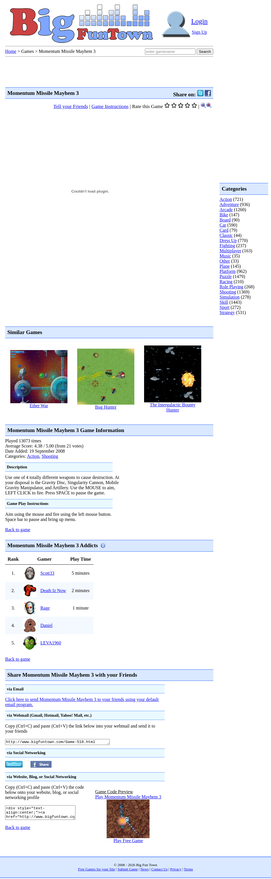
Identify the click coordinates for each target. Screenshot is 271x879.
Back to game (17, 529)
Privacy (175, 870)
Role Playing (231, 286)
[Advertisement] (242, 338)
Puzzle (226, 276)
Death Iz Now (53, 590)
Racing (226, 281)
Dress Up (228, 240)
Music (225, 255)
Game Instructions (109, 106)
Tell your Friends (70, 106)
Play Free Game (128, 841)
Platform (228, 271)
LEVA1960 (50, 642)
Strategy (227, 312)
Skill (224, 302)
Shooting (50, 456)
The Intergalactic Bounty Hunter (173, 407)
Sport (225, 307)
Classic (226, 235)
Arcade (226, 209)
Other (225, 261)
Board (225, 219)
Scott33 (47, 573)
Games (27, 51)
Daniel (46, 625)
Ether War (39, 405)
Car (223, 225)
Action (33, 456)
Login (199, 21)
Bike (224, 214)
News (144, 870)
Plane (225, 266)
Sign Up (199, 32)
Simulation (230, 297)
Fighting (227, 245)
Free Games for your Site (96, 870)
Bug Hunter (105, 407)
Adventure (229, 204)
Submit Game (127, 870)
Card (224, 230)
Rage (45, 608)
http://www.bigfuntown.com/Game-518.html (64, 742)
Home (10, 51)
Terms (188, 870)
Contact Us (159, 870)
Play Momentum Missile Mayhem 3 (128, 797)
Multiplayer (230, 250)
